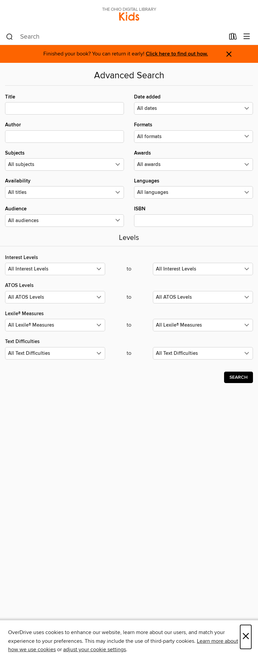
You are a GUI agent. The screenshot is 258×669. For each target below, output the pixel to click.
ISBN (193, 216)
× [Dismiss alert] (228, 54)
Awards (193, 160)
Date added (193, 104)
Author (64, 132)
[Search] (9, 37)
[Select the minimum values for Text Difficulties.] (55, 353)
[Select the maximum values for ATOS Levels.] (203, 297)
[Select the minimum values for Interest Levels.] (55, 269)
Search (238, 377)
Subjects (64, 160)
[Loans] (233, 38)
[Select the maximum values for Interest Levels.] (203, 269)
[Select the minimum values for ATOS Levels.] (55, 297)
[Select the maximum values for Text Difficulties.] (203, 353)
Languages (193, 188)
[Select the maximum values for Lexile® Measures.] (203, 325)
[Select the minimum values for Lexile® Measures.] (55, 325)
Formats (193, 132)
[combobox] (115, 37)
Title (64, 104)
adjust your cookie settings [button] (94, 649)
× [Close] (246, 636)
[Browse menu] (247, 36)
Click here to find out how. (177, 53)
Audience (64, 216)
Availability (64, 188)
